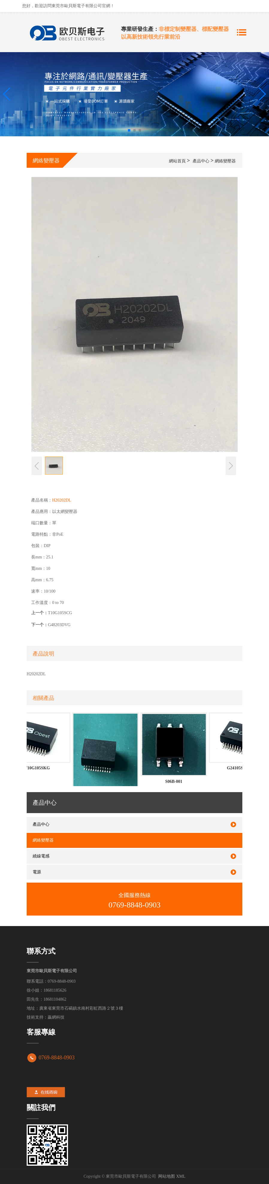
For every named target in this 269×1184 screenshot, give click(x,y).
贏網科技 (56, 1017)
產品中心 (201, 161)
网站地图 (166, 1176)
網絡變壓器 (225, 161)
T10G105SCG (60, 613)
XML (180, 1176)
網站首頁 (177, 161)
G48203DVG (59, 625)
